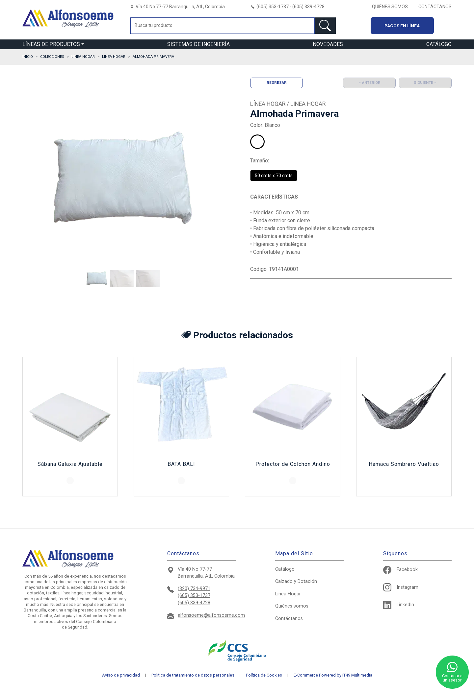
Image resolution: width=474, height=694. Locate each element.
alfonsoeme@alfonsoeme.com (211, 615)
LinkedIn (398, 605)
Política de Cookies (264, 675)
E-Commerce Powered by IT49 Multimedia (333, 675)
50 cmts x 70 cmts (274, 175)
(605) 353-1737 (194, 595)
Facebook (400, 569)
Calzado (296, 581)
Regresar (277, 83)
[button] (97, 278)
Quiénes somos (291, 606)
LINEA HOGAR (113, 57)
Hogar (288, 594)
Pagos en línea (402, 25)
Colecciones (52, 57)
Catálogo (285, 569)
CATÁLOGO (439, 44)
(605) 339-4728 (194, 603)
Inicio (27, 57)
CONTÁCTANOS (435, 6)
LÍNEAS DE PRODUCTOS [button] (51, 44)
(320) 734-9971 (194, 588)
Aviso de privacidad (121, 675)
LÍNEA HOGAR (83, 57)
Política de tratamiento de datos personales (192, 675)
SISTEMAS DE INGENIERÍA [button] (198, 44)
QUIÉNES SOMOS (390, 6)
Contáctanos (289, 618)
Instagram (400, 587)
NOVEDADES (328, 44)
